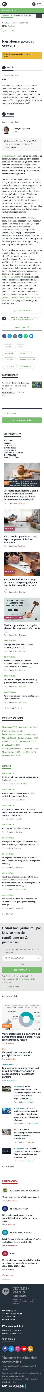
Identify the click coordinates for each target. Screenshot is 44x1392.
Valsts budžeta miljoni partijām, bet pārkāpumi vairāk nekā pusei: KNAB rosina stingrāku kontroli (21, 1037)
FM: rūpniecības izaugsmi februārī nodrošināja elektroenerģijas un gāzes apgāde (19, 1218)
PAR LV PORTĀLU (9, 1311)
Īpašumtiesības (12, 734)
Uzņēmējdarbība (12, 749)
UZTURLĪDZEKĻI (10, 445)
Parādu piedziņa (28, 738)
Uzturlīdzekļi (9, 353)
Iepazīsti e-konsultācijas (16, 987)
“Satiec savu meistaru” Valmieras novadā (20, 1197)
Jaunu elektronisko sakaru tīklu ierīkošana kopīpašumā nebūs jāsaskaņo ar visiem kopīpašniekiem (27, 1092)
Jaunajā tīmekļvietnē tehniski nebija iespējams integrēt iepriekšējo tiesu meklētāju (21, 861)
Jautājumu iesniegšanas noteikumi (20, 319)
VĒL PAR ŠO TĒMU (12, 434)
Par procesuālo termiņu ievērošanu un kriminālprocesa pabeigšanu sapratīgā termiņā (19, 902)
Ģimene (21, 347)
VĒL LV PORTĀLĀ (9, 996)
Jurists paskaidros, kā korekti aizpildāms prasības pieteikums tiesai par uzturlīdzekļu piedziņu (21, 664)
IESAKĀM (6, 766)
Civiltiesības (9, 360)
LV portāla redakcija (13, 1326)
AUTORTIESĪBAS (8, 1320)
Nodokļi (30, 734)
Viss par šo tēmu (15, 708)
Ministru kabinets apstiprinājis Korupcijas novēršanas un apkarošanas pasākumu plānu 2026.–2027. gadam (21, 1263)
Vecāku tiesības (26, 366)
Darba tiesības (28, 727)
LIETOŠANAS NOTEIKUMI (12, 1314)
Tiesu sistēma (11, 752)
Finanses (11, 1225)
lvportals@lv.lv (15, 1330)
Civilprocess (24, 353)
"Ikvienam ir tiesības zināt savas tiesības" (20, 1360)
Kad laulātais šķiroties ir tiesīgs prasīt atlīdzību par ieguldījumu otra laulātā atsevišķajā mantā (20, 582)
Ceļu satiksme (32, 1123)
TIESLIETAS (8, 441)
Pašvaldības (28, 742)
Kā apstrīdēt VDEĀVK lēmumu (16, 829)
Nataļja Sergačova (22, 129)
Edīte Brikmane (8, 393)
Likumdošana (12, 1080)
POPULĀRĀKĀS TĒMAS (12, 718)
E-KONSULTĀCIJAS (10, 10)
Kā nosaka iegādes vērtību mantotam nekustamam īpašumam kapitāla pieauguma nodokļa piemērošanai (22, 812)
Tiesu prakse (9, 366)
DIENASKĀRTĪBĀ (10, 1181)
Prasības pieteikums (27, 360)
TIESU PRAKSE (10, 455)
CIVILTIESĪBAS (10, 450)
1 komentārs (10, 413)
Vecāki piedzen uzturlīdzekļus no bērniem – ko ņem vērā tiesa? (15, 386)
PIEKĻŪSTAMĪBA (8, 1317)
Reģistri (30, 1161)
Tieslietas (11, 26)
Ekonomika (12, 1246)
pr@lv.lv (20, 1333)
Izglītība (29, 752)
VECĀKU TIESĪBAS (11, 457)
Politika (11, 1043)
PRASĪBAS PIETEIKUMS (13, 453)
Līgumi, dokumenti (13, 731)
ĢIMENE (7, 443)
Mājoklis (9, 738)
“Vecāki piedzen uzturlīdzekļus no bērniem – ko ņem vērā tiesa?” (22, 297)
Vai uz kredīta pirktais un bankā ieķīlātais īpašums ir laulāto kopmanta (21, 539)
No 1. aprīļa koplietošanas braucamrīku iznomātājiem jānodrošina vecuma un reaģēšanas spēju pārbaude (27, 1114)
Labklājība (9, 742)
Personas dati (11, 756)
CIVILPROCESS (10, 448)
